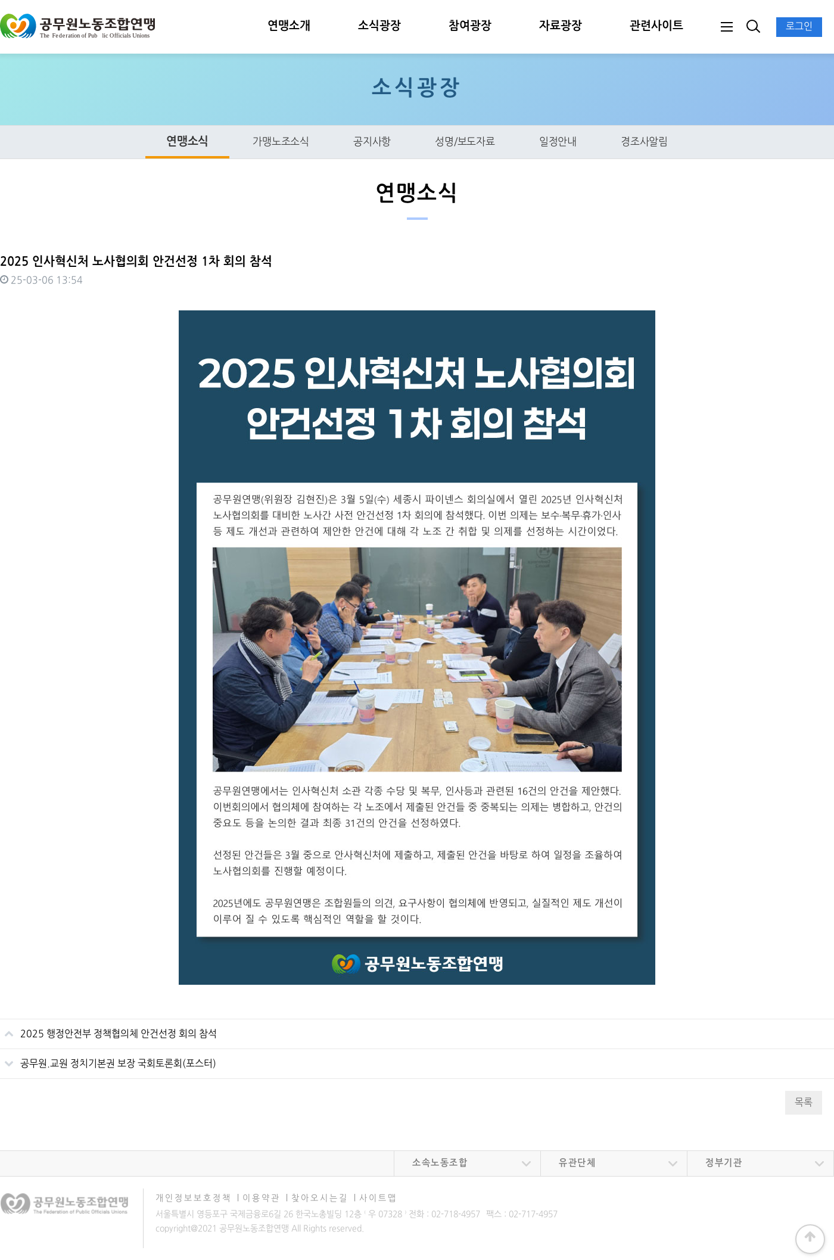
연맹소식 (187, 142)
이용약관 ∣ (265, 1198)
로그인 (799, 26)
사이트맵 (378, 1198)
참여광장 (470, 26)
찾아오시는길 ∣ (324, 1198)
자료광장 (560, 26)
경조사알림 (644, 142)
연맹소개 (288, 26)
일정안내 (558, 142)
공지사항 (372, 142)
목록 (804, 1102)
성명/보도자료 (465, 142)
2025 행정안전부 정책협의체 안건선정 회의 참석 (108, 1029)
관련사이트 (656, 26)
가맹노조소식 (281, 142)
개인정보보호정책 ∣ (197, 1198)
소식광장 (379, 26)
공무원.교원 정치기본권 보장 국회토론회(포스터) (108, 1059)
